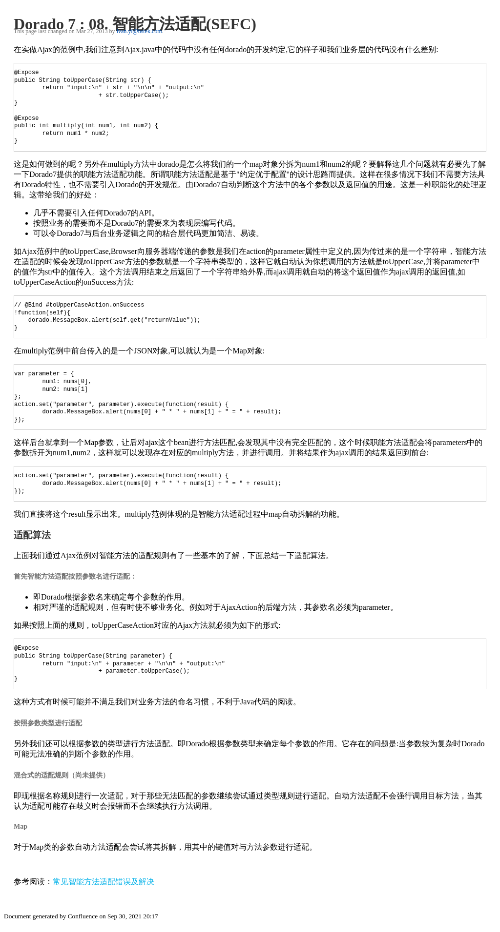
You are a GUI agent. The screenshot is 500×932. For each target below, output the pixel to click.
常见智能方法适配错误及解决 (103, 881)
